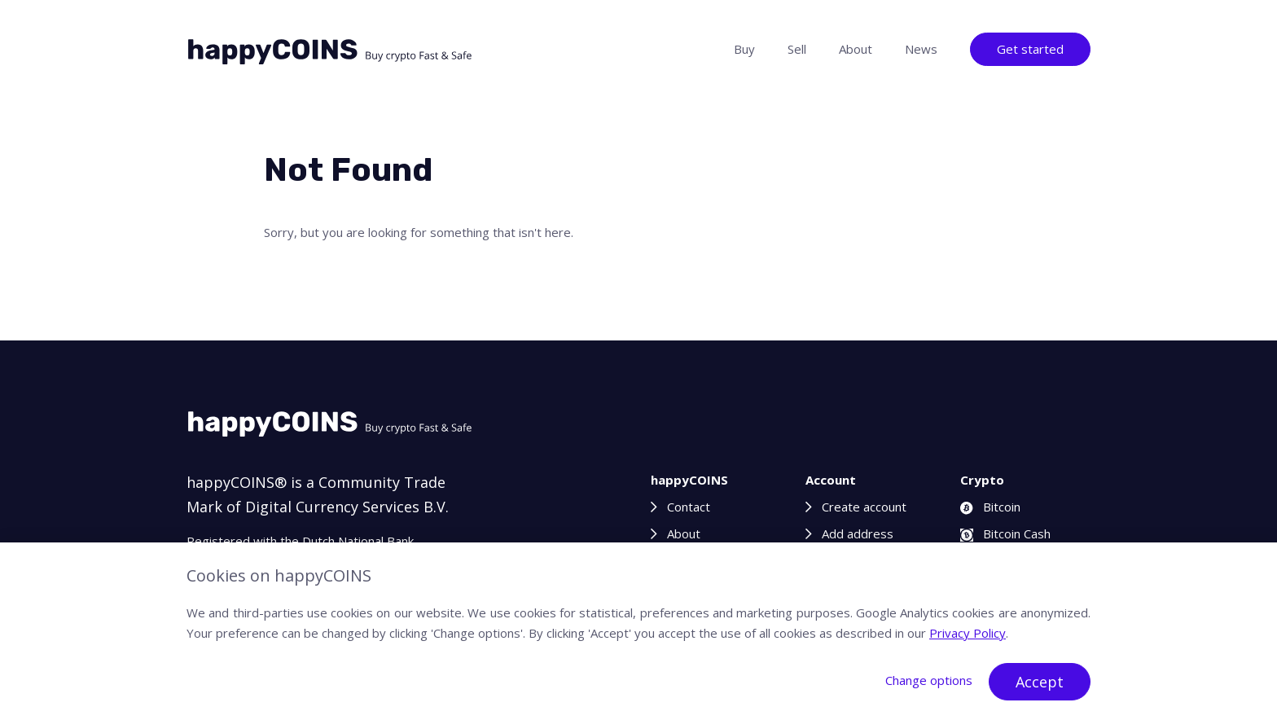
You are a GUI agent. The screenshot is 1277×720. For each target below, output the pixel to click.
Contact (688, 506)
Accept (1040, 681)
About (855, 49)
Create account (864, 506)
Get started (1030, 49)
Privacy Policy (967, 633)
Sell (797, 49)
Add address (857, 533)
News (921, 49)
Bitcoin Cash (1005, 533)
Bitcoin (990, 506)
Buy (744, 49)
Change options (928, 680)
